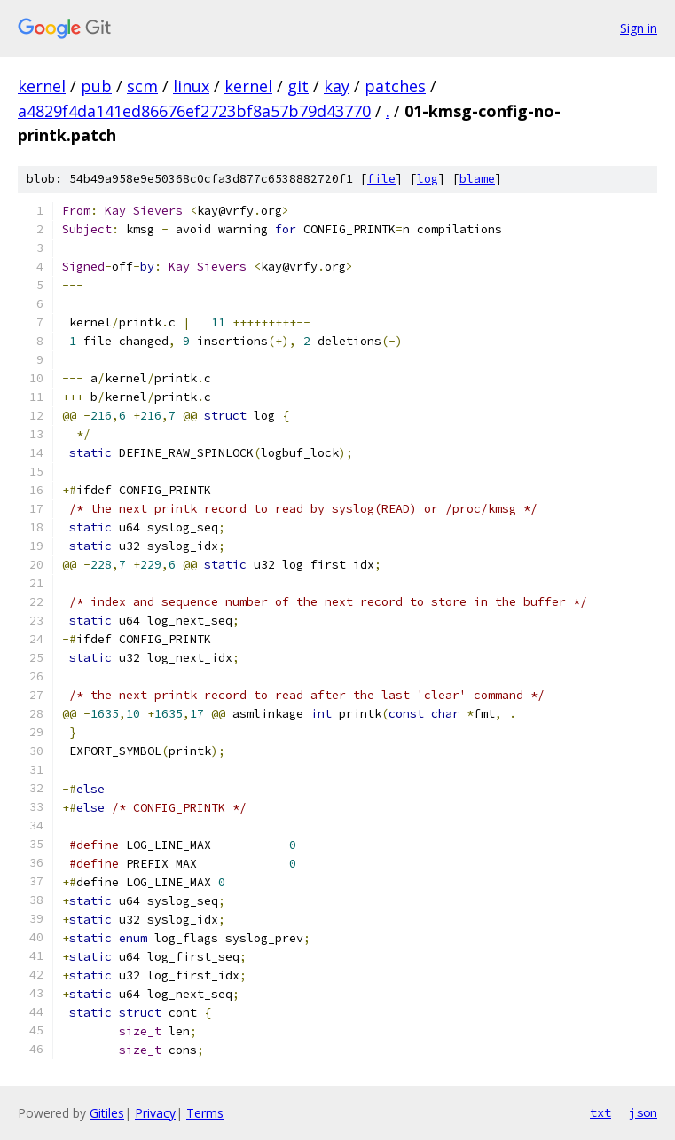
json (643, 1112)
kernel (42, 86)
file (381, 178)
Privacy (155, 1113)
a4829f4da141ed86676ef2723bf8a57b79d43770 (194, 111)
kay (336, 86)
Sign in (638, 28)
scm (142, 86)
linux (191, 86)
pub (96, 86)
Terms (205, 1113)
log (427, 178)
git (298, 86)
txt (600, 1112)
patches (395, 86)
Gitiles (107, 1113)
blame (477, 178)
